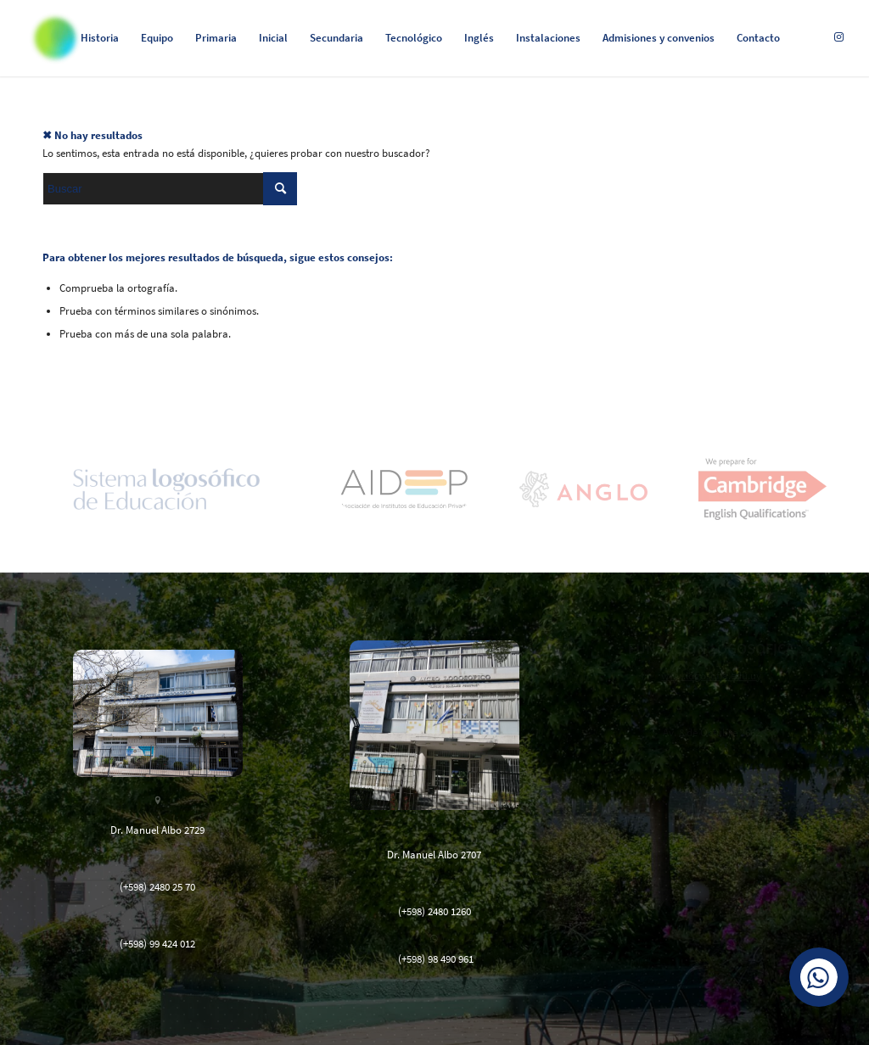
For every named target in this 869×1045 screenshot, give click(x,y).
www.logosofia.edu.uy (711, 675)
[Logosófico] (55, 38)
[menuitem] (100, 38)
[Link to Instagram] (839, 37)
